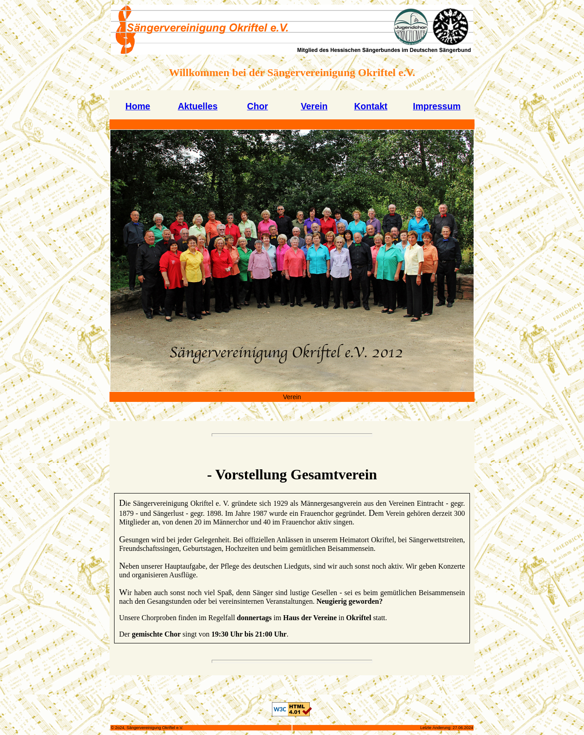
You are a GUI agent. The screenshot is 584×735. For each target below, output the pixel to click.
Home (137, 106)
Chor (257, 106)
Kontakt (370, 106)
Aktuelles (198, 106)
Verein (314, 106)
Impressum (437, 106)
